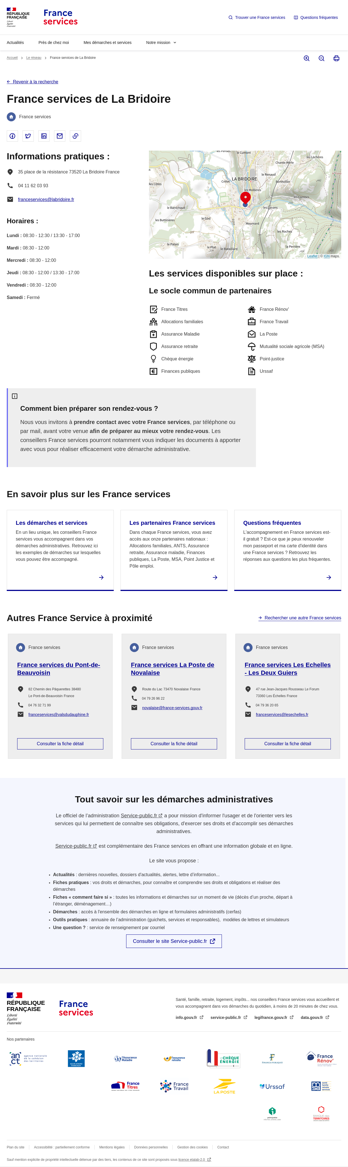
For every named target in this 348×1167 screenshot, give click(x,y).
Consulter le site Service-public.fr (170, 941)
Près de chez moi (54, 42)
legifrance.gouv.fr (271, 1017)
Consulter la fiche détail (60, 743)
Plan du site (15, 1147)
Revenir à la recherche (35, 81)
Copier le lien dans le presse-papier (75, 136)
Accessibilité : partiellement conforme (62, 1147)
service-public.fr (226, 1017)
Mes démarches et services (107, 42)
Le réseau (33, 58)
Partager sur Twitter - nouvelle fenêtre (28, 136)
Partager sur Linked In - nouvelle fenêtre (44, 136)
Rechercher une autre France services (303, 617)
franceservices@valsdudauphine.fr (58, 714)
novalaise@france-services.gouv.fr (172, 708)
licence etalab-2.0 (192, 1160)
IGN (327, 256)
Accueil (12, 58)
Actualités (15, 42)
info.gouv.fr (187, 1017)
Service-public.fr (139, 815)
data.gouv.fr (312, 1017)
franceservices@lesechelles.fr (282, 714)
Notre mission (158, 42)
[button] (245, 198)
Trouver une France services (260, 17)
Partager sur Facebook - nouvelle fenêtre (12, 136)
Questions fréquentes (319, 17)
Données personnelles (151, 1147)
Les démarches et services (52, 523)
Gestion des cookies (192, 1147)
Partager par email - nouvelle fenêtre (59, 136)
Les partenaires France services (172, 523)
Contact (223, 1147)
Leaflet (312, 256)
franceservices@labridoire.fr (46, 199)
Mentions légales (112, 1147)
